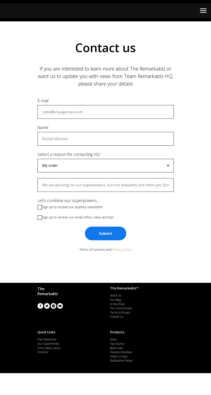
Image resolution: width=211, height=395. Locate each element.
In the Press (117, 304)
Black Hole (116, 348)
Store (113, 339)
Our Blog (115, 300)
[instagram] (53, 306)
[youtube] (60, 306)
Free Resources (46, 339)
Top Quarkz (117, 344)
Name (42, 127)
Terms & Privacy (120, 312)
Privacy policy (122, 249)
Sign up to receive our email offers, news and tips (75, 217)
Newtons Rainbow (121, 352)
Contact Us (116, 317)
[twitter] (47, 306)
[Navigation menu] (203, 10)
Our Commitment (121, 308)
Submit (105, 233)
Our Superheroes (48, 344)
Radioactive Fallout (121, 360)
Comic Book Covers (48, 348)
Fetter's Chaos (118, 356)
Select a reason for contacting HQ (68, 154)
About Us (115, 295)
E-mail (43, 100)
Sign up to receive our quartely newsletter (70, 207)
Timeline (42, 352)
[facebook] (40, 306)
